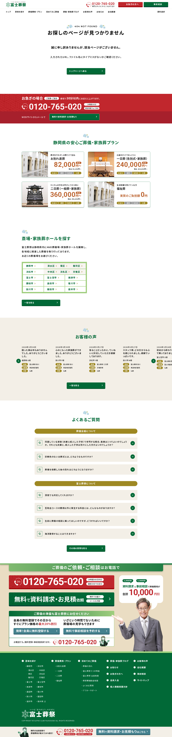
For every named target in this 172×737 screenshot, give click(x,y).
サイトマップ (143, 680)
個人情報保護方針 (119, 686)
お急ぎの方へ (116, 673)
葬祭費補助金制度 (90, 680)
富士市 (29, 682)
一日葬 (59, 671)
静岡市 (29, 666)
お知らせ (114, 667)
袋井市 (29, 701)
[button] (18, 361)
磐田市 (40, 696)
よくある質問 (88, 685)
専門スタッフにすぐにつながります (103, 4)
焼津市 (29, 687)
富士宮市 (41, 682)
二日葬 (59, 675)
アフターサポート (90, 690)
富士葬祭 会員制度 (91, 675)
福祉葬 (59, 680)
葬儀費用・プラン (63, 660)
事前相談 (141, 673)
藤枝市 (40, 687)
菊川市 (40, 691)
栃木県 (42, 701)
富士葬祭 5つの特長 (91, 671)
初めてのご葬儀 (89, 660)
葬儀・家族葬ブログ (119, 660)
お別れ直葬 (61, 666)
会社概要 (141, 667)
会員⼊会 (114, 680)
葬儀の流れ (87, 666)
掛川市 (29, 696)
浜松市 (40, 666)
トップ (8, 11)
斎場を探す (30, 660)
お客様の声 (142, 660)
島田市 (29, 691)
